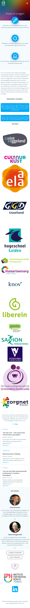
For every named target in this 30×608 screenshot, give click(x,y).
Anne (5, 477)
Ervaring (5, 429)
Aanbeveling (6, 450)
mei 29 (10, 477)
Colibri (22, 603)
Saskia (5, 437)
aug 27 (11, 437)
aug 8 (10, 456)
